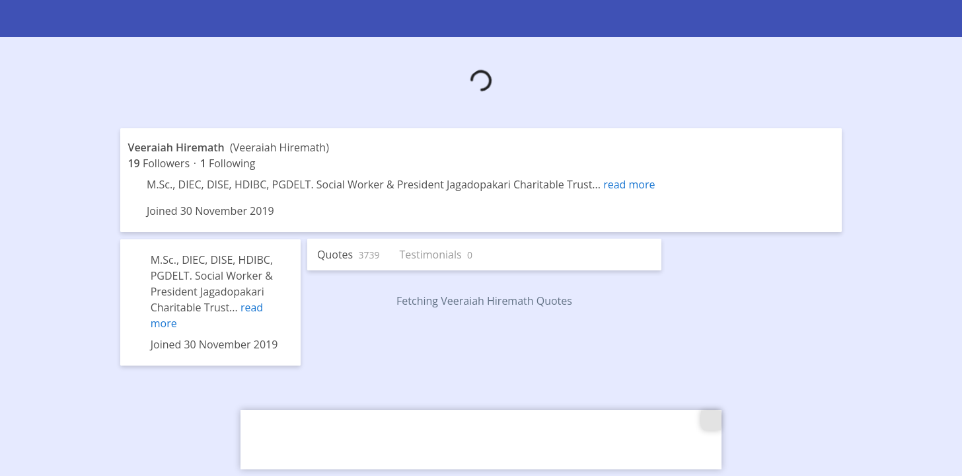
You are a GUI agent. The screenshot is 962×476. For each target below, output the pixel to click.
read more (629, 184)
